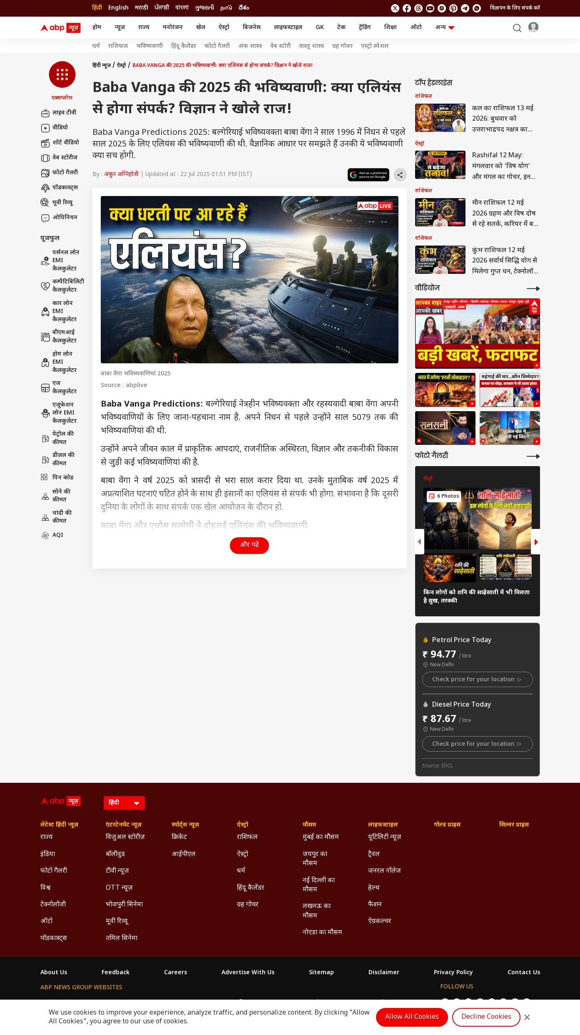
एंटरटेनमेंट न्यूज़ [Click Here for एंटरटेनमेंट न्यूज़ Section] (124, 825)
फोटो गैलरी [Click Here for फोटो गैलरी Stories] (217, 47)
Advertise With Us (248, 973)
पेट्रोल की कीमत (57, 438)
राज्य (143, 28)
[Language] (124, 803)
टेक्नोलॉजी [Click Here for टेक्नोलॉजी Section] (53, 905)
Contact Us (524, 973)
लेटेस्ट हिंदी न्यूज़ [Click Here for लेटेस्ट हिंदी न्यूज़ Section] (59, 825)
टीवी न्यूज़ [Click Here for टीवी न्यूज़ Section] (117, 871)
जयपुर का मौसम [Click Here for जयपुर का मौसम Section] (315, 859)
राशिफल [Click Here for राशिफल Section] (247, 837)
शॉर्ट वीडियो (59, 143)
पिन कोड (56, 478)
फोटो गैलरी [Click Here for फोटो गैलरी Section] (53, 871)
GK (320, 28)
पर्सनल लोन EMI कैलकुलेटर (60, 261)
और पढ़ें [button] (249, 545)
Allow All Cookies (412, 1017)
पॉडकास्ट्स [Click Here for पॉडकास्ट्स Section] (53, 938)
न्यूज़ (120, 28)
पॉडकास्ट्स (59, 188)
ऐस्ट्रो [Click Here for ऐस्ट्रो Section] (242, 825)
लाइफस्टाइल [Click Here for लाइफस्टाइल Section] (383, 825)
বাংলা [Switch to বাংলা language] (182, 8)
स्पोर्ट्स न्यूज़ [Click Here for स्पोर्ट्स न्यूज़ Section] (185, 825)
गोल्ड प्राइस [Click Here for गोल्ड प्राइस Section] (447, 825)
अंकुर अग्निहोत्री (121, 175)
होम (96, 28)
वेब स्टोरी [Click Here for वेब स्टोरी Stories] (280, 47)
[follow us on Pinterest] (453, 8)
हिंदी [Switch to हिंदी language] (97, 8)
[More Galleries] (533, 456)
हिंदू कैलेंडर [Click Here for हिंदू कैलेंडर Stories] (183, 47)
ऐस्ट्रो (224, 28)
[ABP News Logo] (62, 28)
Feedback (115, 973)
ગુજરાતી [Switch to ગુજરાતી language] (204, 8)
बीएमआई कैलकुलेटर (58, 337)
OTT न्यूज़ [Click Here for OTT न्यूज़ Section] (119, 888)
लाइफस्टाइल (288, 28)
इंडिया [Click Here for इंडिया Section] (47, 854)
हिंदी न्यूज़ (101, 65)
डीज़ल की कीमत (57, 460)
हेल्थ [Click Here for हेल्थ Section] (374, 888)
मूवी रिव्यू (56, 203)
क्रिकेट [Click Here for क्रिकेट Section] (179, 837)
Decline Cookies (486, 1017)
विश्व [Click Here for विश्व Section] (45, 888)
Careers (175, 973)
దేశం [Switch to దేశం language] (244, 8)
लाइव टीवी (58, 113)
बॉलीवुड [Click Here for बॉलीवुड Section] (115, 854)
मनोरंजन (173, 28)
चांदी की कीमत (56, 517)
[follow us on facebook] (407, 8)
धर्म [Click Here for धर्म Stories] (96, 47)
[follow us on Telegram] (465, 8)
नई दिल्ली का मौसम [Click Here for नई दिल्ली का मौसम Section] (319, 885)
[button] (62, 81)
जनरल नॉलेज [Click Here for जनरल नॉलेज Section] (384, 871)
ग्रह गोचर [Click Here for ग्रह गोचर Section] (248, 905)
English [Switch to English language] (118, 8)
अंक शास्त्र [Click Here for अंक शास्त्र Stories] (250, 47)
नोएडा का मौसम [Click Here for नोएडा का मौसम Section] (322, 932)
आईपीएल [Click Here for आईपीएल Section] (184, 854)
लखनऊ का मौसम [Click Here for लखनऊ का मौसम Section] (317, 911)
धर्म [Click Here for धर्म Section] (241, 871)
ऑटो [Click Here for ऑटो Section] (46, 921)
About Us (53, 973)
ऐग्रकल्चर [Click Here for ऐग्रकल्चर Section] (379, 921)
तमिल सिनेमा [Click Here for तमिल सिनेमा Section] (121, 938)
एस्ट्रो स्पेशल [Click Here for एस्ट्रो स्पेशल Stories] (374, 47)
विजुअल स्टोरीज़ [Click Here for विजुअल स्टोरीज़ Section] (125, 837)
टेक (341, 28)
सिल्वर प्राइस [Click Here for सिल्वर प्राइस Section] (514, 825)
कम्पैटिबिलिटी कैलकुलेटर (62, 286)
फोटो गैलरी (59, 173)
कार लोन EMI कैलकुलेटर (58, 312)
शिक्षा (390, 28)
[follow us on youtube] (430, 8)
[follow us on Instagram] (442, 8)
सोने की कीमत (55, 496)
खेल (200, 28)
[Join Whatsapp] (477, 8)
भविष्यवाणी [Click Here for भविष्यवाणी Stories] (149, 47)
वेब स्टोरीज (58, 158)
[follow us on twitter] (395, 8)
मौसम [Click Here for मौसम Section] (309, 825)
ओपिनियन (58, 218)
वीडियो (54, 128)
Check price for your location (477, 679)
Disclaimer (383, 973)
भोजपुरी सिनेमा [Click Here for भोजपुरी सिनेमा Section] (124, 905)
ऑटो (416, 28)
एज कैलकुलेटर (58, 388)
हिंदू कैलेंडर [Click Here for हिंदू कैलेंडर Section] (250, 888)
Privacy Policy (453, 973)
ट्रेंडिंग (365, 28)
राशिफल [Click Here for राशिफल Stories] (118, 47)
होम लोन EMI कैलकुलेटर (58, 362)
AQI (51, 536)
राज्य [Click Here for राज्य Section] (46, 837)
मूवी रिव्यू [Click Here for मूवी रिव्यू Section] (116, 921)
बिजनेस (252, 28)
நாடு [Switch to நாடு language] (226, 8)
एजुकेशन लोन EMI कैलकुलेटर (58, 413)
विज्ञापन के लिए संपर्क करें (515, 8)
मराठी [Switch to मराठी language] (141, 8)
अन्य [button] (444, 28)
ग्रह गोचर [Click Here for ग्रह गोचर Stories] (342, 47)
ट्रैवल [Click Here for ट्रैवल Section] (374, 854)
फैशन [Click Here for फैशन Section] (375, 905)
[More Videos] (533, 288)
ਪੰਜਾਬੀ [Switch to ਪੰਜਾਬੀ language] (161, 8)
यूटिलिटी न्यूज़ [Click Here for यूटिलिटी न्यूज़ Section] (384, 837)
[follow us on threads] (418, 8)
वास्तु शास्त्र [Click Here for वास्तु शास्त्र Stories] (311, 47)
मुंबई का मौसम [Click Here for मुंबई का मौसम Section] (321, 837)
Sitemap (321, 973)
